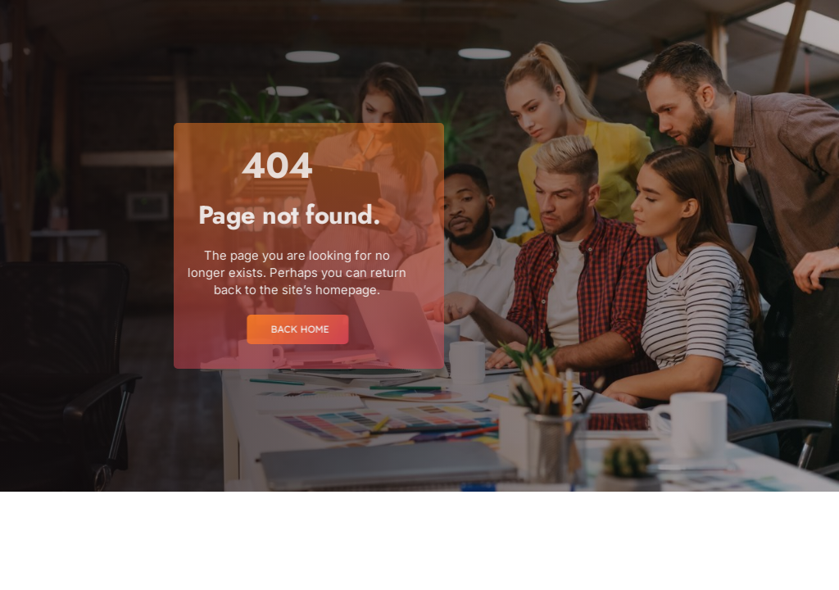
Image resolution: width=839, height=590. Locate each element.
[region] (213, 468)
